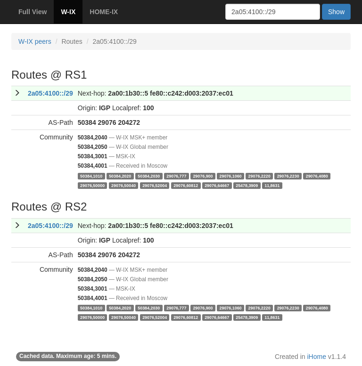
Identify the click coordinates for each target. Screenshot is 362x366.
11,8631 (272, 185)
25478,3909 (247, 185)
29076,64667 (217, 185)
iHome (316, 356)
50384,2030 (149, 175)
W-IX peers (34, 41)
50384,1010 (91, 175)
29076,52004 (154, 185)
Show (336, 12)
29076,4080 (317, 175)
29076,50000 (92, 185)
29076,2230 (288, 175)
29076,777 (176, 175)
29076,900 (203, 175)
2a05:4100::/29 (50, 93)
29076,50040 (123, 185)
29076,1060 (231, 175)
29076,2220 (259, 175)
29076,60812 (185, 185)
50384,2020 (120, 175)
